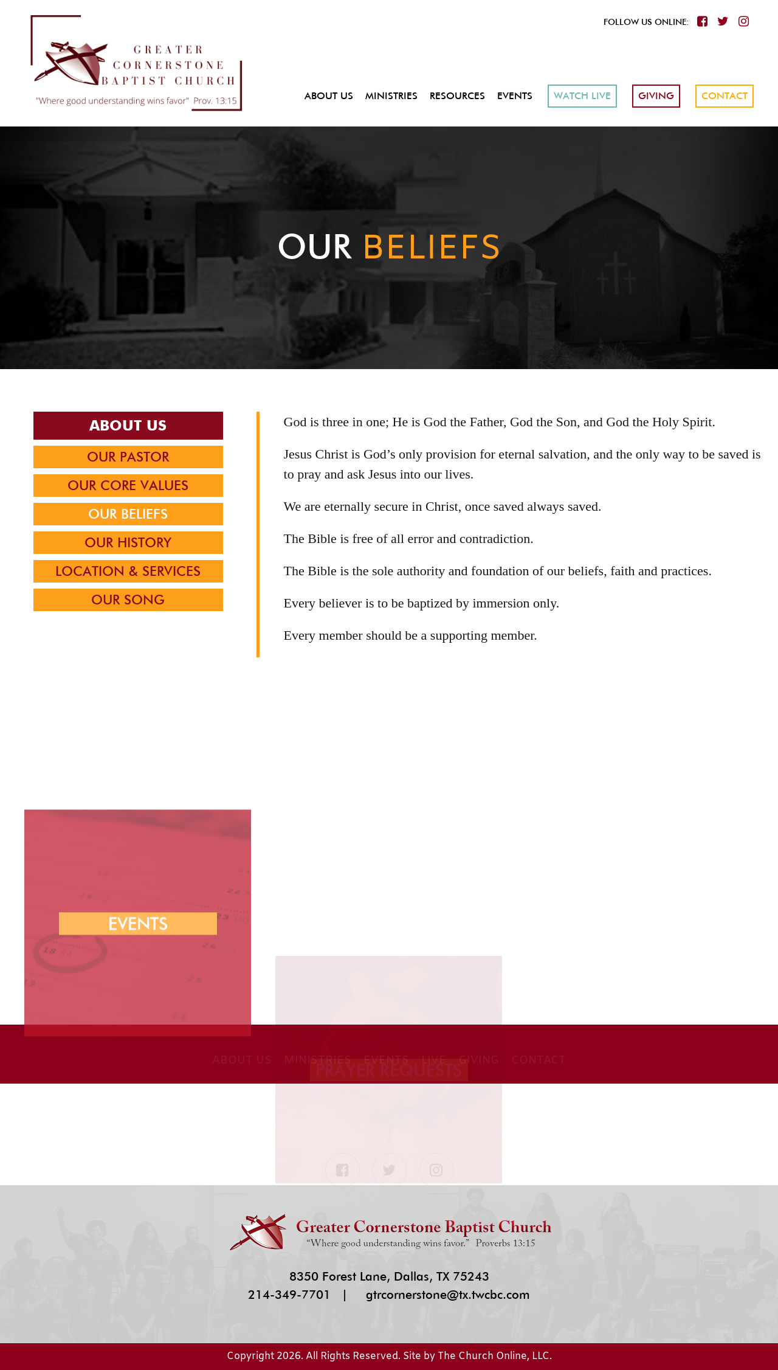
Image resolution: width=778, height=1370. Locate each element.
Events (514, 96)
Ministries (391, 96)
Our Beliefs (128, 514)
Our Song (128, 599)
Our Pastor (128, 457)
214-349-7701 (289, 1294)
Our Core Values (127, 485)
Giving (656, 96)
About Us (329, 96)
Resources (457, 96)
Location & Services (128, 571)
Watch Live (582, 96)
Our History (127, 542)
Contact (724, 96)
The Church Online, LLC (493, 1356)
